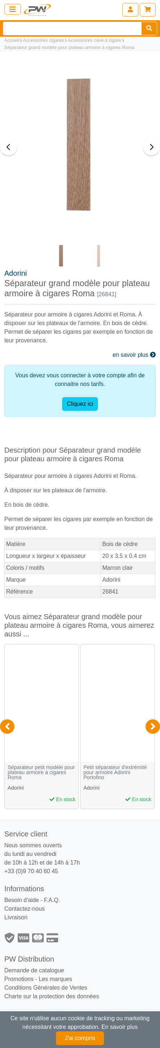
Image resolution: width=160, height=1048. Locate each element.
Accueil (11, 40)
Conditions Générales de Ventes (45, 988)
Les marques (55, 979)
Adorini (15, 273)
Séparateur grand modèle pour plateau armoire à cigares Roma (69, 47)
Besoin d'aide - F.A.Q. (32, 900)
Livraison (15, 917)
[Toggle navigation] (12, 9)
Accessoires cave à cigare (94, 40)
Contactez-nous (24, 909)
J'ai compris (80, 1038)
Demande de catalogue (34, 970)
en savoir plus (134, 355)
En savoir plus (119, 1027)
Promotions (19, 979)
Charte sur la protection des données (51, 996)
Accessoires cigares (43, 40)
